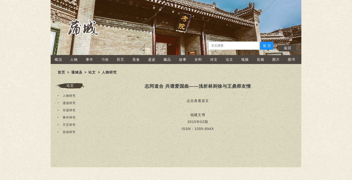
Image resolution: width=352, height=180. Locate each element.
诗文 (214, 60)
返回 (287, 48)
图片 (276, 60)
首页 (61, 72)
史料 (198, 60)
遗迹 (151, 60)
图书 (291, 60)
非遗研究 (69, 110)
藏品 (167, 60)
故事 (183, 60)
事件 (89, 60)
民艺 (120, 60)
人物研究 (109, 72)
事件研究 (69, 117)
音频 (260, 60)
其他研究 (69, 132)
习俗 (105, 60)
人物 (74, 60)
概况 (58, 60)
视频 (245, 60)
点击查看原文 (198, 101)
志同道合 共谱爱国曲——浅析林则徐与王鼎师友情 (198, 86)
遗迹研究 (69, 103)
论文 (229, 60)
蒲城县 (76, 72)
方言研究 (69, 124)
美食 (136, 60)
